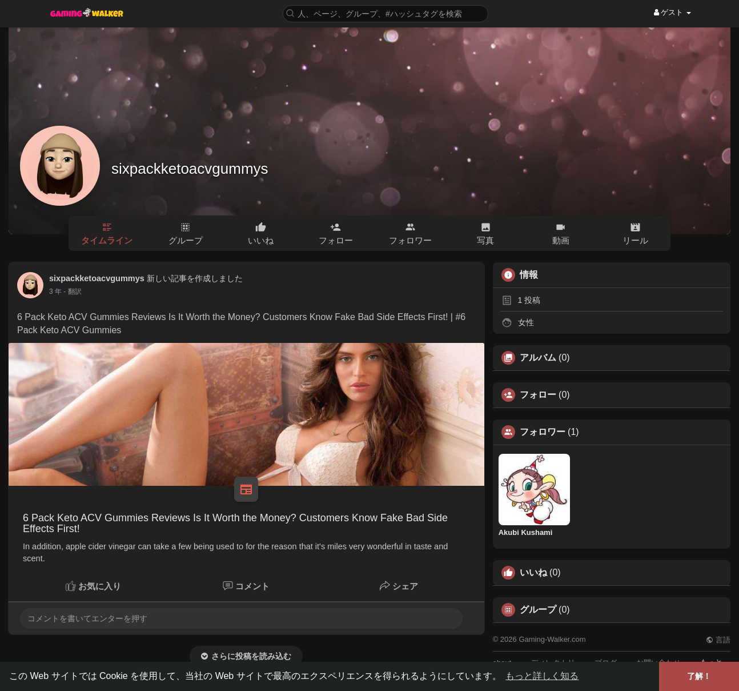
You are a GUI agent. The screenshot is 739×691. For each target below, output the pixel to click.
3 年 (55, 291)
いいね (533, 572)
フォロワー (542, 432)
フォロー (538, 395)
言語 (718, 640)
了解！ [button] (699, 676)
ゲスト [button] (672, 12)
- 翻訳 (72, 291)
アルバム (538, 357)
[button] (385, 12)
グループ (538, 609)
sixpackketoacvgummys (189, 168)
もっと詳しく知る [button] (542, 676)
